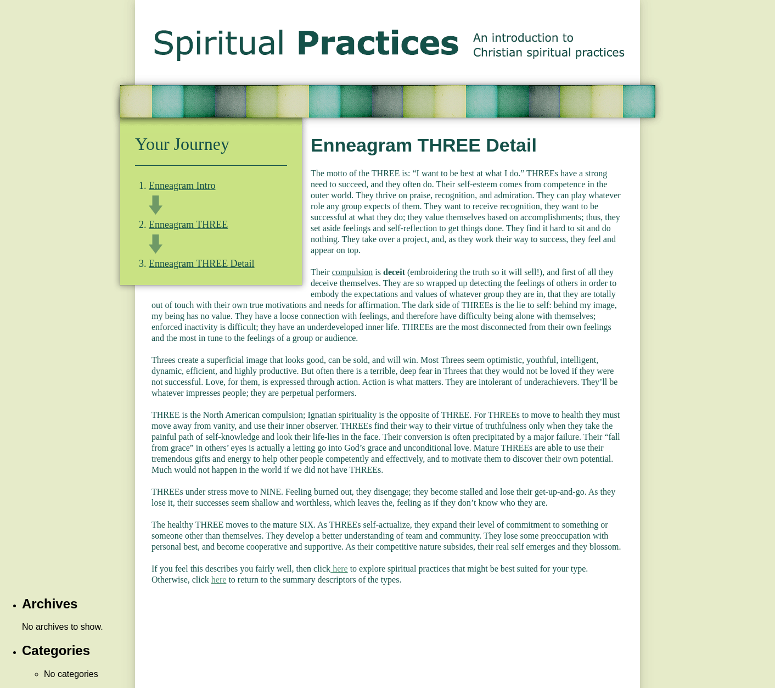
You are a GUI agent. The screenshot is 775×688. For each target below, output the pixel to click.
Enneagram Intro (182, 185)
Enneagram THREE (188, 224)
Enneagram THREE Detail (202, 263)
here (339, 568)
